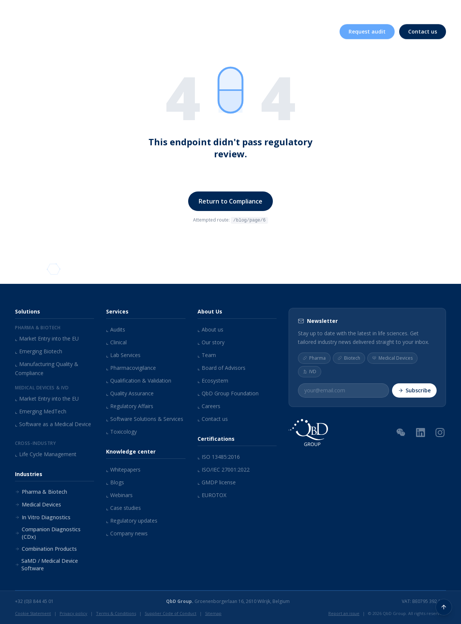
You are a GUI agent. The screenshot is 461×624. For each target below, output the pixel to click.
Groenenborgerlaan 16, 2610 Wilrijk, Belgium (228, 601)
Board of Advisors (221, 367)
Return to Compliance (230, 201)
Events (357, 10)
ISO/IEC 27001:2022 (224, 469)
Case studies (123, 507)
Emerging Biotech (38, 351)
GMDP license (217, 482)
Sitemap (213, 613)
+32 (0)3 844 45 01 (34, 601)
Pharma (314, 357)
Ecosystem (213, 380)
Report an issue (343, 613)
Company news (127, 533)
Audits (115, 329)
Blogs (115, 482)
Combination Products (46, 548)
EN (436, 10)
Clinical (116, 342)
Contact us (213, 418)
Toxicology (121, 431)
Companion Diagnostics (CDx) (48, 533)
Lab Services (123, 355)
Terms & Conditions (116, 613)
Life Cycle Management (45, 454)
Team (207, 355)
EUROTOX (212, 495)
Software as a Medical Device (53, 424)
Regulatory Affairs (129, 406)
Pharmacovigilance (131, 367)
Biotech (349, 357)
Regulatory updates (131, 520)
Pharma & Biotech (41, 491)
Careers (388, 10)
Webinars (119, 495)
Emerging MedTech (40, 411)
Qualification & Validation (138, 380)
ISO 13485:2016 (219, 456)
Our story (211, 342)
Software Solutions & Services (144, 418)
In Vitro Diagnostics (42, 517)
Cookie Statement (33, 613)
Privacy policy (73, 613)
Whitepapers (123, 469)
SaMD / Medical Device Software (46, 564)
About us (254, 10)
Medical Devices (38, 504)
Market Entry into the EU (47, 338)
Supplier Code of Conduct (170, 613)
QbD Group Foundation (228, 393)
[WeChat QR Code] (401, 432)
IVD (309, 371)
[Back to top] (444, 606)
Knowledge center (309, 10)
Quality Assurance (130, 393)
